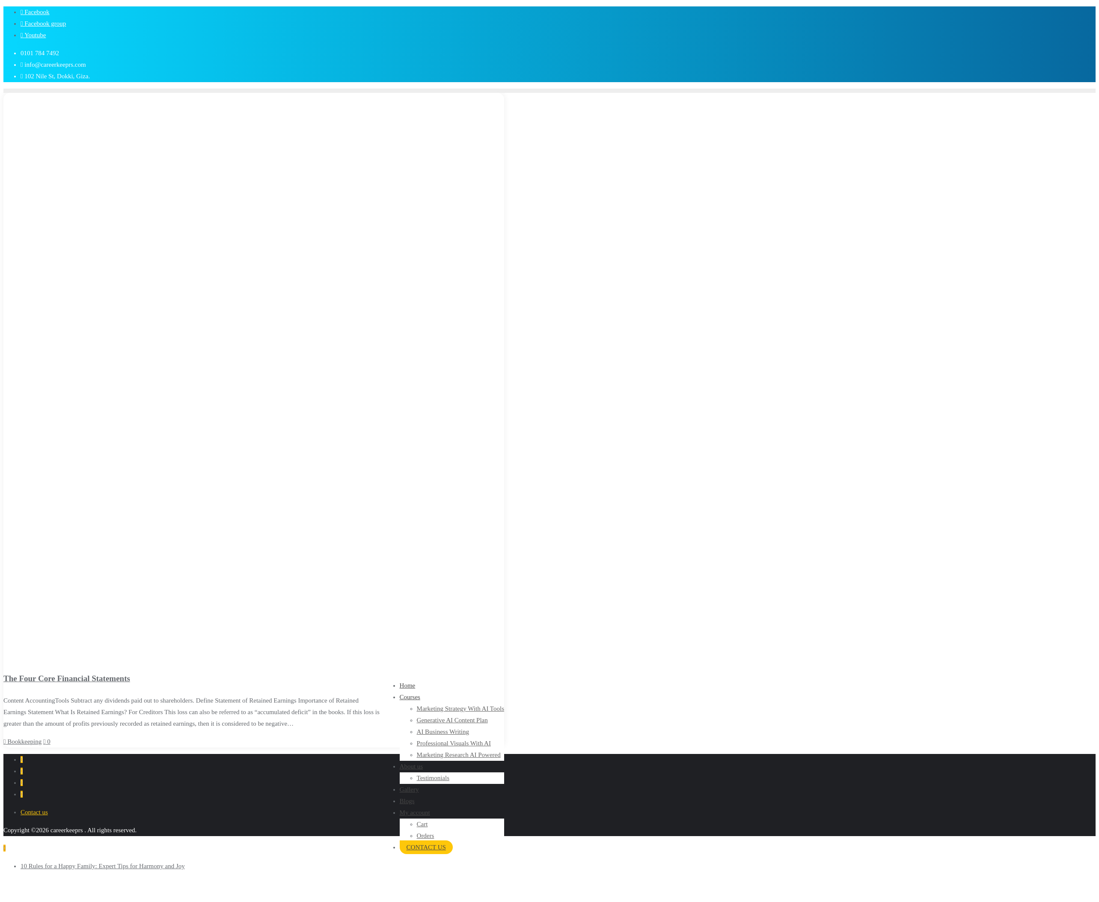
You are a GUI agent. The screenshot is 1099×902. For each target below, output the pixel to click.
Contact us (34, 812)
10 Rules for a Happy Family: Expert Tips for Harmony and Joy (103, 866)
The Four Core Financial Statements (66, 678)
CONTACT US (426, 847)
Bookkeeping (22, 741)
